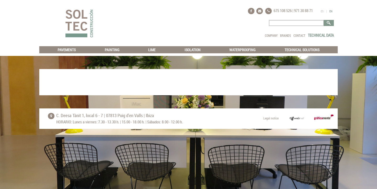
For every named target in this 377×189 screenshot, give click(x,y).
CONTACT (299, 35)
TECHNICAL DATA (321, 35)
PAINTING (112, 49)
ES (322, 11)
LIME (152, 49)
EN (330, 11)
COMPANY (271, 35)
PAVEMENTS (67, 49)
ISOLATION (193, 49)
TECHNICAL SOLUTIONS (302, 49)
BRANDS (285, 35)
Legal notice (271, 118)
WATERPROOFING (242, 49)
